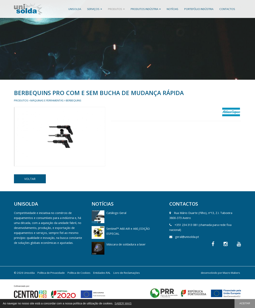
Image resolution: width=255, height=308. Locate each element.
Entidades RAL (102, 273)
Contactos (227, 9)
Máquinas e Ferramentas (47, 100)
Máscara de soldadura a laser (126, 244)
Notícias (172, 9)
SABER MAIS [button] (123, 303)
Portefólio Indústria (198, 9)
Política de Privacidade (51, 273)
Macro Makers (231, 273)
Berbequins (73, 100)
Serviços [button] (94, 9)
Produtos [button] (116, 9)
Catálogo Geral (116, 213)
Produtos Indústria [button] (146, 9)
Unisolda (74, 9)
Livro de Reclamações (126, 273)
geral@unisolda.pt (187, 237)
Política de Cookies (79, 273)
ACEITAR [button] (244, 303)
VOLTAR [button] (29, 179)
